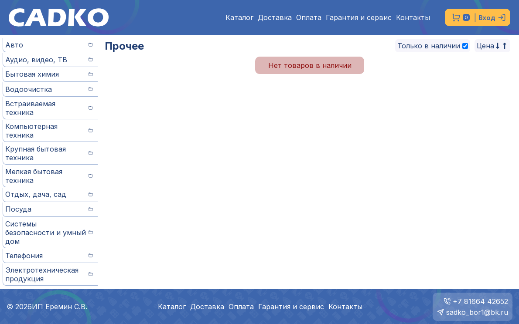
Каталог (239, 18)
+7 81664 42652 (480, 301)
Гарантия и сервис (359, 18)
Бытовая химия (49, 74)
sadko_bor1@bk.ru (477, 312)
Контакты (413, 18)
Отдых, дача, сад (49, 194)
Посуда (49, 209)
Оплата (308, 18)
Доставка (275, 18)
